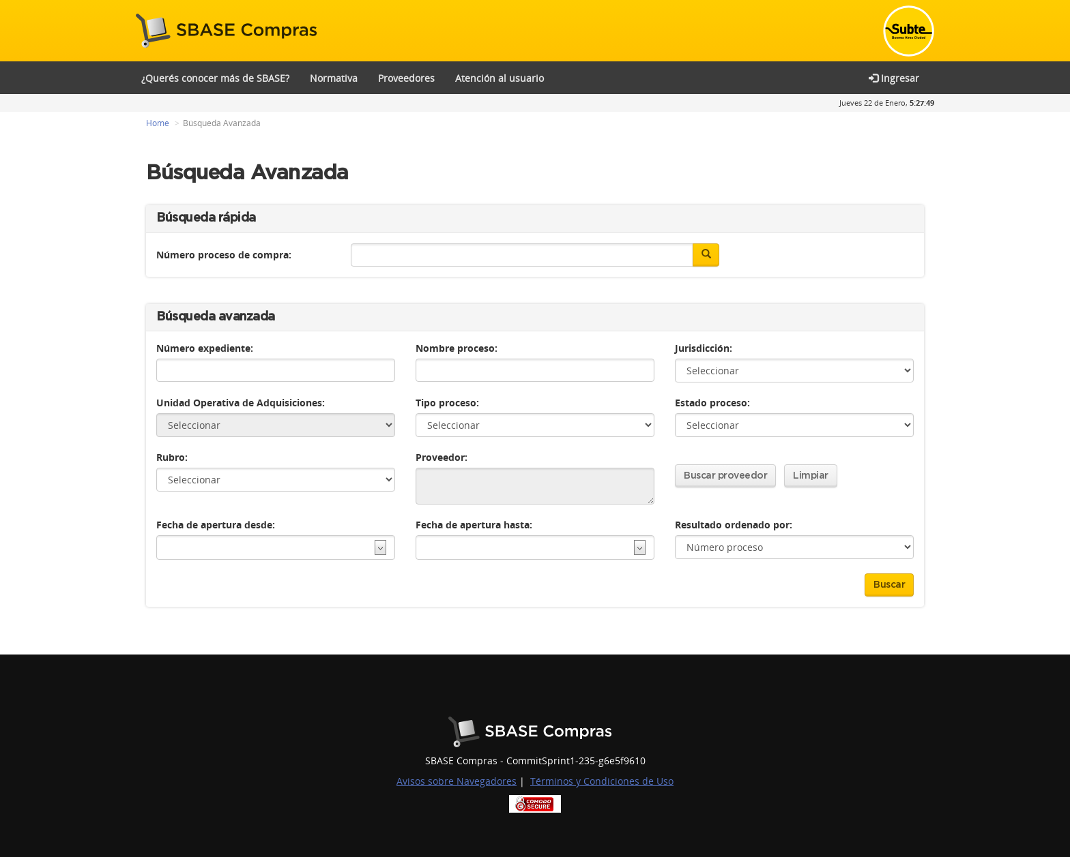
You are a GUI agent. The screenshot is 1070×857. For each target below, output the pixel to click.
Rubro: (172, 446)
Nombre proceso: (456, 337)
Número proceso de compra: (223, 243)
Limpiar (810, 465)
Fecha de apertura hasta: (474, 514)
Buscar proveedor (725, 465)
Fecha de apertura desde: (215, 514)
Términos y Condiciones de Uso (602, 770)
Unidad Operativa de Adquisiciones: (240, 392)
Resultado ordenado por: (733, 514)
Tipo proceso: (447, 392)
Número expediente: (204, 337)
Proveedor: (441, 446)
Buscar (889, 575)
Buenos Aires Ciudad (535, 721)
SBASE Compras (229, 31)
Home (157, 112)
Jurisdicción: (703, 337)
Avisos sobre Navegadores (456, 770)
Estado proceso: (712, 392)
